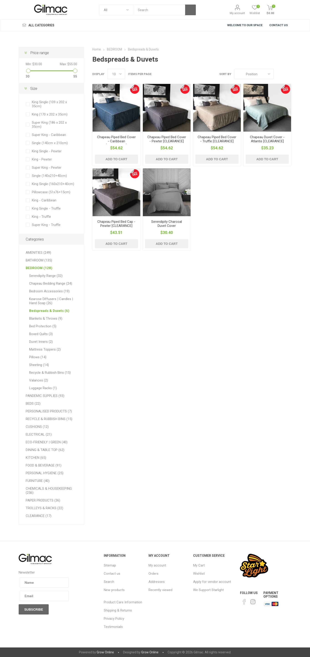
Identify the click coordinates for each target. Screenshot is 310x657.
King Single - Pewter (47, 151)
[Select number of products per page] (116, 74)
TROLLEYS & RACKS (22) (44, 508)
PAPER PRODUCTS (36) (43, 500)
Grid (279, 74)
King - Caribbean (44, 200)
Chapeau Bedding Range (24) (50, 283)
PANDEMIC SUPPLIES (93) (45, 396)
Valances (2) (38, 380)
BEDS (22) (33, 403)
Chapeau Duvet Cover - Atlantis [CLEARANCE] (267, 139)
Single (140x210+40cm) (49, 176)
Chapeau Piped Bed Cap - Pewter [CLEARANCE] (116, 224)
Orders (154, 574)
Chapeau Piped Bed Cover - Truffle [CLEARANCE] (217, 139)
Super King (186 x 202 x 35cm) (49, 124)
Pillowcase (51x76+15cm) (51, 192)
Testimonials (113, 627)
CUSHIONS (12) (37, 427)
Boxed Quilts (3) (41, 334)
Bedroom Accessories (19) (49, 291)
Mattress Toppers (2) (45, 349)
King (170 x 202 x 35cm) (50, 114)
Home (96, 49)
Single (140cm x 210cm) (50, 143)
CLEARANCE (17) (38, 516)
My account (237, 13)
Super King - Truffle (46, 225)
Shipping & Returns (118, 610)
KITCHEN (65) (36, 458)
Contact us (112, 574)
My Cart (199, 565)
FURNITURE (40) (38, 481)
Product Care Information (123, 602)
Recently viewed (160, 590)
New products (114, 590)
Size (33, 88)
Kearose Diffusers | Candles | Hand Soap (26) (51, 301)
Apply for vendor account (212, 582)
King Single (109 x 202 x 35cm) (49, 104)
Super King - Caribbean (49, 135)
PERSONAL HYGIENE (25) (44, 473)
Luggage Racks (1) (43, 388)
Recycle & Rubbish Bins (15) (50, 373)
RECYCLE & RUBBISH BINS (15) (49, 419)
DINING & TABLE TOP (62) (45, 450)
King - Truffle (41, 217)
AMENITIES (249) (38, 253)
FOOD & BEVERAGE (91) (43, 465)
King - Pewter (42, 159)
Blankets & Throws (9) (45, 318)
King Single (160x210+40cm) (53, 184)
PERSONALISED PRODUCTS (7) (49, 411)
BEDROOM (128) (39, 268)
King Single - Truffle (46, 208)
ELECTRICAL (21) (39, 434)
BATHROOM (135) (39, 260)
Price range (39, 52)
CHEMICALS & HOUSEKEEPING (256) (49, 490)
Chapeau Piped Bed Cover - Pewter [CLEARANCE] (166, 139)
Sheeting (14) (39, 365)
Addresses (157, 582)
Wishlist (199, 574)
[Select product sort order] (254, 74)
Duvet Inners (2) (41, 342)
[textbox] (159, 10)
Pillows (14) (37, 357)
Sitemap (110, 565)
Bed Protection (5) (42, 326)
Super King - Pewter (46, 168)
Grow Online (105, 652)
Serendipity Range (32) (46, 276)
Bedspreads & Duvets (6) (49, 311)
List (288, 74)
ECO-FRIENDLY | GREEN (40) (47, 442)
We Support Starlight (208, 590)
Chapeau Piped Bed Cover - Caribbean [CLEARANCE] (116, 141)
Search (109, 582)
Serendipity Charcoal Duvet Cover (166, 224)
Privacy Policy (114, 619)
